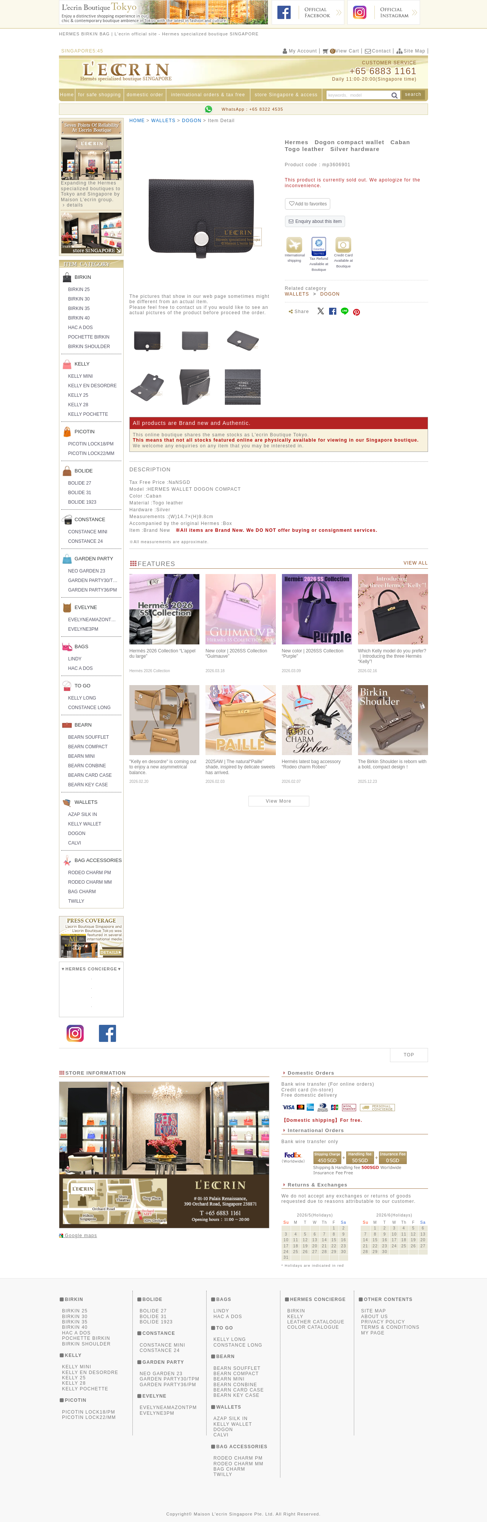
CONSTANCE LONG (89, 707)
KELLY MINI (80, 376)
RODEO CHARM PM (89, 872)
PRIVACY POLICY (383, 1322)
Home (67, 94)
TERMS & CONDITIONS (390, 1327)
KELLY (82, 364)
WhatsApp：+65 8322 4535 (252, 109)
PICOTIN (85, 431)
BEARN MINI (81, 756)
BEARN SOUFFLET (88, 737)
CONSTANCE (90, 519)
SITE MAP (373, 1311)
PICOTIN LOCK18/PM (90, 444)
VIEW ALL (416, 563)
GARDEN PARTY (94, 558)
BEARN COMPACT (88, 746)
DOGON (76, 833)
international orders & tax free (208, 94)
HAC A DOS (80, 327)
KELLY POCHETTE (88, 414)
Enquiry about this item (315, 221)
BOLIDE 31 (79, 492)
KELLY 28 (78, 404)
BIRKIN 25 (79, 289)
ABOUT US (374, 1316)
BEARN (83, 725)
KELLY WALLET (84, 824)
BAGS (81, 646)
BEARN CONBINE (87, 765)
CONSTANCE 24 (85, 541)
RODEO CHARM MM (90, 882)
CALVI (74, 843)
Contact (377, 51)
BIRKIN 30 (79, 299)
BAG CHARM (82, 891)
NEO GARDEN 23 (86, 571)
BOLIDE (84, 471)
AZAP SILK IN (82, 814)
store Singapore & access (286, 94)
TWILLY (76, 901)
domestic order (145, 94)
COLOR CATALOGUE (313, 1327)
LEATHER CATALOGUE (315, 1322)
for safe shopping (99, 94)
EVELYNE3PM (83, 629)
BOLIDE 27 (79, 483)
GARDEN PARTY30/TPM (94, 580)
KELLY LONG (82, 698)
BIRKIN (83, 277)
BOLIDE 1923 (82, 502)
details (75, 205)
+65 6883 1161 (383, 71)
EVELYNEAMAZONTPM (93, 619)
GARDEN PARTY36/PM (92, 590)
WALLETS (86, 802)
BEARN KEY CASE (88, 784)
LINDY (74, 659)
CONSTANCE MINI (87, 531)
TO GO (83, 686)
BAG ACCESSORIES (98, 860)
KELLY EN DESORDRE (92, 385)
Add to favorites (307, 204)
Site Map (410, 51)
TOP (409, 1055)
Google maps (80, 1235)
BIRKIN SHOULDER (89, 346)
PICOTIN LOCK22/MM (91, 453)
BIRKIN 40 (79, 318)
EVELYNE (86, 607)
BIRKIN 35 (79, 308)
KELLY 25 (78, 395)
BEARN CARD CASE (90, 775)
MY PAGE (373, 1333)
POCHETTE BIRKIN (89, 337)
